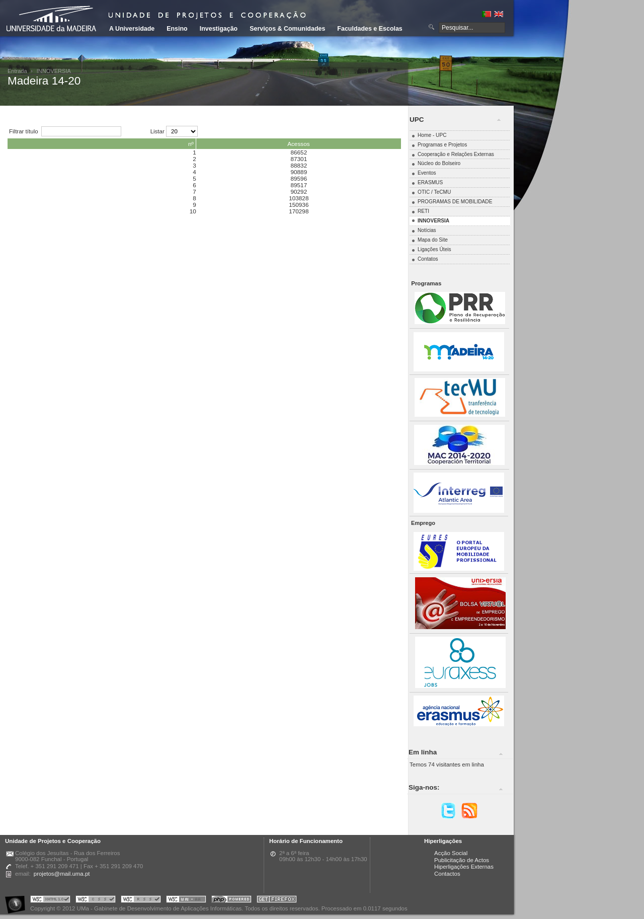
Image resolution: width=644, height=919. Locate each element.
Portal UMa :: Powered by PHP (231, 900)
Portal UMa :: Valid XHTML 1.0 (50, 900)
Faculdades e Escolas (369, 28)
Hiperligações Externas (464, 867)
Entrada (17, 71)
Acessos (298, 143)
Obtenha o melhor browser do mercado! (277, 900)
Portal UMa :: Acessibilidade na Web (17, 900)
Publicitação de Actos (461, 860)
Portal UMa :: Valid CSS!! (95, 900)
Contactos (447, 874)
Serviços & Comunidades (287, 28)
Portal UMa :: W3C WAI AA (186, 900)
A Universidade (131, 28)
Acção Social (450, 853)
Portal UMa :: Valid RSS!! (141, 900)
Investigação (218, 28)
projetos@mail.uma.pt (62, 874)
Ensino (177, 28)
